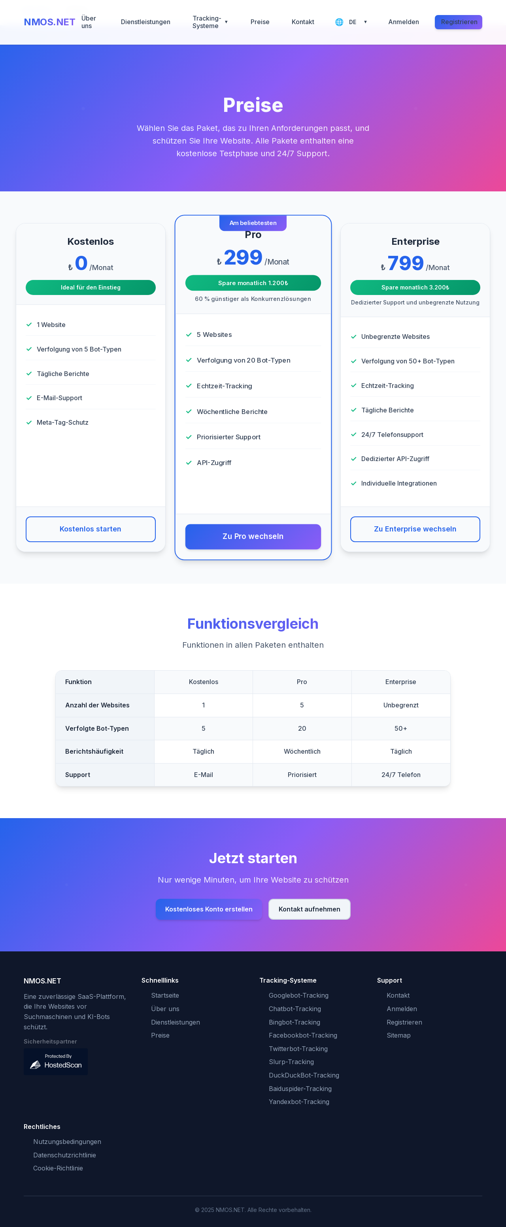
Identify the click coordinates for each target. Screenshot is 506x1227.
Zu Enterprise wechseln (415, 529)
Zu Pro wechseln (253, 536)
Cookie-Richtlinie (58, 1168)
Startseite (165, 995)
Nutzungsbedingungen (67, 1142)
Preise (260, 22)
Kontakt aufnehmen (309, 909)
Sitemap (399, 1035)
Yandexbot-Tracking (299, 1102)
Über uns (88, 22)
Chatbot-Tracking (295, 1009)
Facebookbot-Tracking (303, 1035)
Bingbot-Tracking (294, 1022)
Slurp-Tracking (291, 1062)
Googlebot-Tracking (299, 995)
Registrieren (459, 22)
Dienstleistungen (145, 22)
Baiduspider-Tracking (300, 1089)
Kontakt (303, 22)
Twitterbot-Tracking (298, 1049)
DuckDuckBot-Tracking (304, 1075)
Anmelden (403, 22)
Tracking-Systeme (210, 22)
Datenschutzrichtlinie (64, 1155)
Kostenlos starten (90, 529)
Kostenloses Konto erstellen (209, 909)
